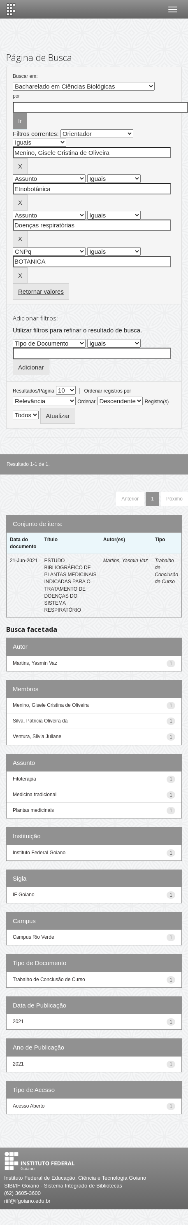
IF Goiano (24, 895)
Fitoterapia (24, 779)
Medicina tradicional (34, 794)
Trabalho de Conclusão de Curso (49, 979)
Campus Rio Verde (33, 937)
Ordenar (86, 401)
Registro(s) (157, 401)
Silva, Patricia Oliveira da (40, 721)
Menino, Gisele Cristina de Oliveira (51, 705)
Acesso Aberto (28, 1106)
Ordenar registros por (107, 391)
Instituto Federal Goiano (39, 853)
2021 (18, 1021)
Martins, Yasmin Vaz (125, 560)
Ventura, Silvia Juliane (37, 736)
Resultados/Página (33, 391)
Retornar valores (41, 291)
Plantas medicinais (33, 810)
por (16, 96)
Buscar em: (25, 76)
